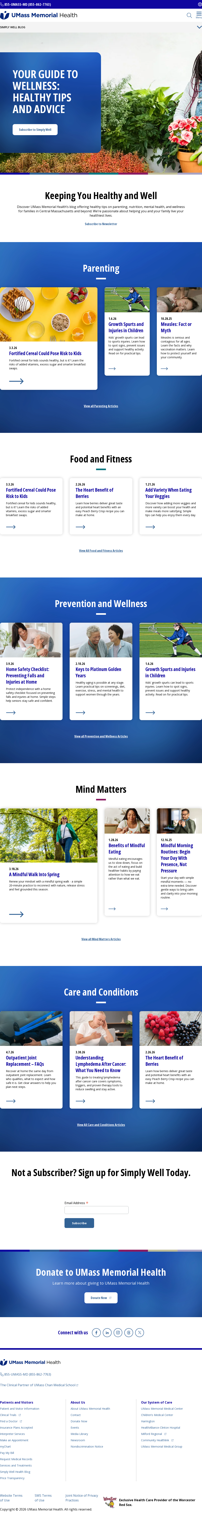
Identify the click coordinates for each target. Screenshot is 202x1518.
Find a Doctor (9, 1421)
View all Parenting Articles (101, 406)
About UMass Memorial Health (90, 1408)
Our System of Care (156, 1402)
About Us (78, 1402)
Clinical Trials (8, 1415)
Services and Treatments (16, 1465)
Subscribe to (35, 129)
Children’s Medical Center (157, 1415)
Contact (76, 1415)
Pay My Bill (7, 1452)
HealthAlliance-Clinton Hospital (160, 1427)
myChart (5, 1446)
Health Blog (15, 1471)
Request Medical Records (16, 1459)
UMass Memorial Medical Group (161, 1446)
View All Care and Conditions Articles (101, 1125)
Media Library (79, 1434)
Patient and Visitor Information (19, 1408)
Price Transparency (12, 1478)
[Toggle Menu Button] (199, 27)
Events (75, 1427)
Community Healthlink (155, 1440)
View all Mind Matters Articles (101, 939)
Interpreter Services (12, 1434)
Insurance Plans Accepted (16, 1427)
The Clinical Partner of (37, 1385)
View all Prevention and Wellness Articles (101, 736)
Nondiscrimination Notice (87, 1446)
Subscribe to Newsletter (101, 224)
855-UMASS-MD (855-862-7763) (27, 4)
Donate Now (99, 1298)
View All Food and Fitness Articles (101, 550)
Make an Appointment (14, 1440)
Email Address (76, 1202)
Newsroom (78, 1440)
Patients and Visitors (16, 1402)
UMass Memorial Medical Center (162, 1408)
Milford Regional (151, 1434)
